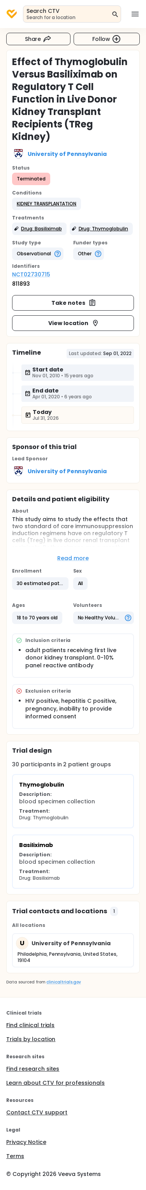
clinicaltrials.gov (63, 982)
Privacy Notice (26, 1142)
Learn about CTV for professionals (55, 1083)
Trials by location (30, 1039)
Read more (73, 558)
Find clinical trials (30, 1025)
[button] (46, 204)
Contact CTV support (36, 1112)
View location (73, 323)
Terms (15, 1156)
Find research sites (32, 1069)
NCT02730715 (31, 274)
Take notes (73, 303)
